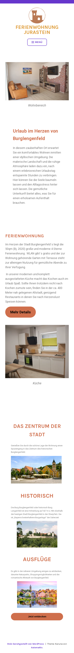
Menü (37, 42)
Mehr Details (20, 312)
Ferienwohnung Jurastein (37, 29)
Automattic (37, 647)
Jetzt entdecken (37, 616)
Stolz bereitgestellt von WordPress (25, 644)
